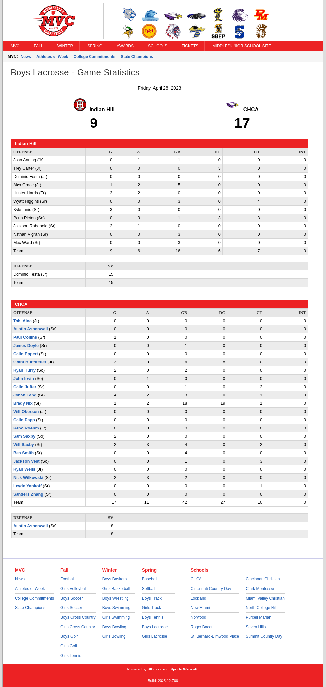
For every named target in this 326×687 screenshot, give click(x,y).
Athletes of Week (52, 56)
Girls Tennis (70, 655)
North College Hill (261, 607)
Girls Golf (68, 646)
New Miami (200, 607)
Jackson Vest (26, 461)
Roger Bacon (202, 627)
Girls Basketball (116, 588)
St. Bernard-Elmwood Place (215, 636)
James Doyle (26, 345)
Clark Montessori (260, 588)
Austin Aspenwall (30, 329)
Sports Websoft (183, 669)
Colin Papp (24, 420)
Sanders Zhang (28, 494)
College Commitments (95, 56)
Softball (148, 588)
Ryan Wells (24, 469)
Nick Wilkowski (28, 477)
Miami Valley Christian (265, 598)
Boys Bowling (114, 627)
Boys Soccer (71, 598)
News (26, 56)
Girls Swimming (116, 617)
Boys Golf (69, 636)
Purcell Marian (258, 617)
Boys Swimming (116, 607)
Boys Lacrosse (155, 627)
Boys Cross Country (78, 617)
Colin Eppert (25, 354)
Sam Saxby (24, 436)
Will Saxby (23, 444)
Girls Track (151, 607)
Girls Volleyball (73, 588)
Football (67, 579)
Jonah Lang (25, 395)
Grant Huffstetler (29, 362)
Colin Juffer (24, 387)
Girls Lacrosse (154, 636)
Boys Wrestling (115, 598)
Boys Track (152, 598)
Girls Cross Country (77, 627)
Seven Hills (256, 627)
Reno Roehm (26, 428)
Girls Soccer (71, 607)
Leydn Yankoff (27, 486)
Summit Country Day (264, 636)
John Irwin (23, 378)
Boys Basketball (116, 579)
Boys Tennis (152, 617)
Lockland (198, 598)
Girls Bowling (114, 636)
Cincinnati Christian (263, 579)
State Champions (137, 56)
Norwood (198, 617)
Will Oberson (26, 411)
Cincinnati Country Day (211, 588)
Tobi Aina (22, 321)
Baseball (149, 579)
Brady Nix (23, 403)
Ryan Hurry (24, 370)
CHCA (196, 579)
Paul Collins (25, 337)
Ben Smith (23, 453)
